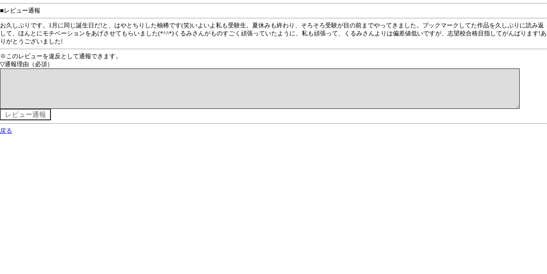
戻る (6, 138)
